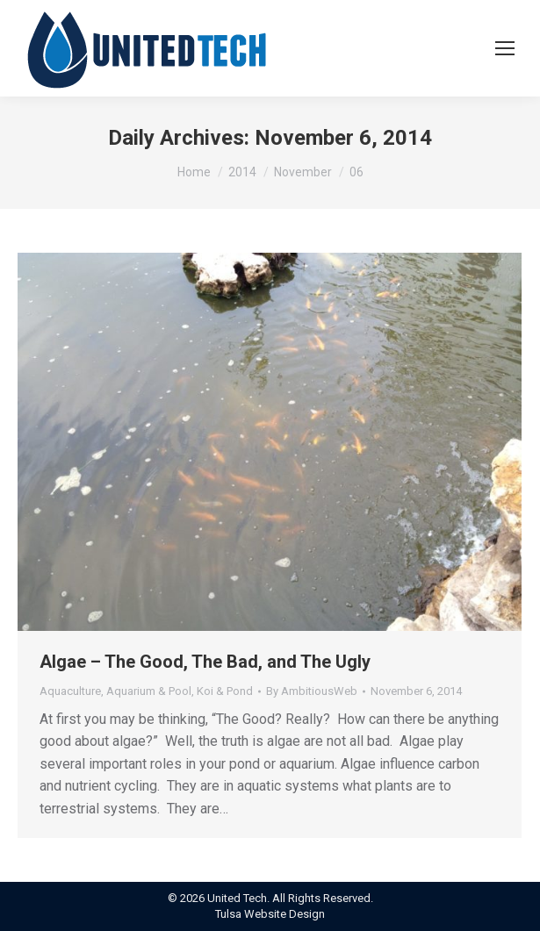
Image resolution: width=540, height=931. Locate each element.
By (311, 691)
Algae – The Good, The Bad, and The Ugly (205, 661)
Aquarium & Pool (148, 691)
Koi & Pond (225, 691)
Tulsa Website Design (270, 913)
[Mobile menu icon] (504, 48)
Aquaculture (70, 691)
